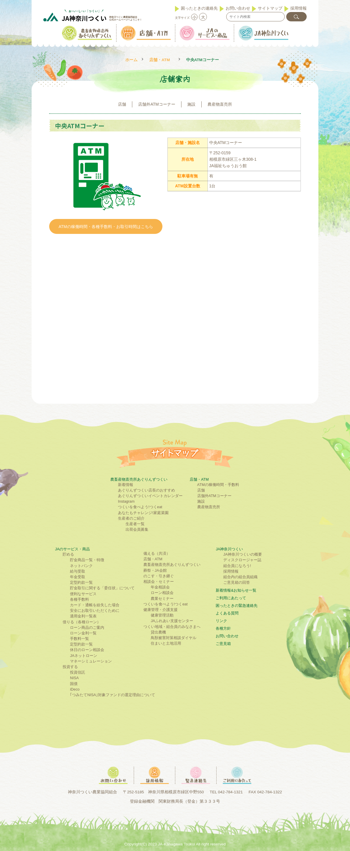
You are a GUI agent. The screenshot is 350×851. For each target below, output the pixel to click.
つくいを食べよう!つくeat (140, 507)
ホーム (131, 60)
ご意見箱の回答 (236, 582)
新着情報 (125, 484)
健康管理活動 (162, 615)
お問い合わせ (238, 8)
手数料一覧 (79, 638)
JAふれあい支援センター (172, 621)
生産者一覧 (135, 524)
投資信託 (77, 672)
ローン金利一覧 (83, 633)
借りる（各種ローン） (82, 622)
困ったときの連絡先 (199, 8)
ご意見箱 (223, 643)
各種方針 (223, 628)
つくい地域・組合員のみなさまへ (171, 626)
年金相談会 (160, 587)
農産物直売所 (219, 104)
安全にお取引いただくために (94, 610)
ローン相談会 (162, 592)
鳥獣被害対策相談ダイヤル (173, 638)
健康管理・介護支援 (160, 609)
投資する (70, 667)
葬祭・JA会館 (155, 570)
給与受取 (77, 571)
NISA (74, 678)
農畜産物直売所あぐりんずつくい (138, 479)
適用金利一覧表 (83, 616)
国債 (74, 684)
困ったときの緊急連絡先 (237, 605)
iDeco (75, 689)
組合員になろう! (237, 566)
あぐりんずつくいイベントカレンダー (150, 496)
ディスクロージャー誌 (242, 560)
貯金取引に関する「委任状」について (102, 588)
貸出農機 (158, 632)
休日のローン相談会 (87, 650)
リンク (221, 621)
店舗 (122, 104)
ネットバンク (81, 566)
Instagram (126, 501)
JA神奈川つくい (229, 549)
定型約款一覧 (81, 582)
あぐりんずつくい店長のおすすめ (146, 490)
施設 (191, 104)
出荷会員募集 (137, 529)
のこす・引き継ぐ (158, 576)
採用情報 (298, 8)
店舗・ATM (159, 60)
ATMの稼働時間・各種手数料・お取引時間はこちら (106, 226)
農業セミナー (162, 598)
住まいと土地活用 (166, 643)
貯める (68, 554)
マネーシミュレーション (91, 661)
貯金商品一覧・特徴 (87, 560)
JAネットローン (83, 655)
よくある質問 (227, 613)
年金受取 (77, 577)
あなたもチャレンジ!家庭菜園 (143, 513)
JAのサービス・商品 (72, 549)
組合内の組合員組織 (240, 577)
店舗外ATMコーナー (156, 104)
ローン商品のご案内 (87, 627)
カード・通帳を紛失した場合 (94, 605)
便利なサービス (83, 594)
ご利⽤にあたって (231, 598)
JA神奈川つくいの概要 (242, 554)
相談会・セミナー (158, 581)
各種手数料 (79, 599)
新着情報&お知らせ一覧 (236, 590)
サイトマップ (270, 8)
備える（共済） (156, 553)
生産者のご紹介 (131, 518)
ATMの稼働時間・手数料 (218, 484)
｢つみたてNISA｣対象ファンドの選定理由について (112, 695)
